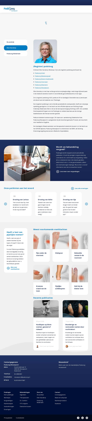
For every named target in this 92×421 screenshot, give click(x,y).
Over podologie (8, 395)
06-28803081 (18, 374)
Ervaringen (7, 409)
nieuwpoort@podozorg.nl (22, 377)
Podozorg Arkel (39, 73)
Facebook (58, 403)
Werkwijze (7, 398)
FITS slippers (24, 403)
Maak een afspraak (61, 398)
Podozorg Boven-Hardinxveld (44, 79)
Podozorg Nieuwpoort (42, 88)
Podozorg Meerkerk (41, 85)
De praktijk (10, 42)
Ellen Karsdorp (11, 48)
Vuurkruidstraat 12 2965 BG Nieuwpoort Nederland (20, 369)
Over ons (40, 392)
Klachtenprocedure (61, 401)
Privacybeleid (8, 418)
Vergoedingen (8, 401)
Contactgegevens (60, 395)
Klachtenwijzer (8, 403)
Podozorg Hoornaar (41, 82)
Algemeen (23, 395)
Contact (57, 392)
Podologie (7, 392)
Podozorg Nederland (13, 54)
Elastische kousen (25, 406)
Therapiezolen (24, 398)
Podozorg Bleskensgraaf (42, 76)
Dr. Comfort (23, 401)
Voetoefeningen (9, 406)
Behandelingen (25, 392)
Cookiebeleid (20, 418)
